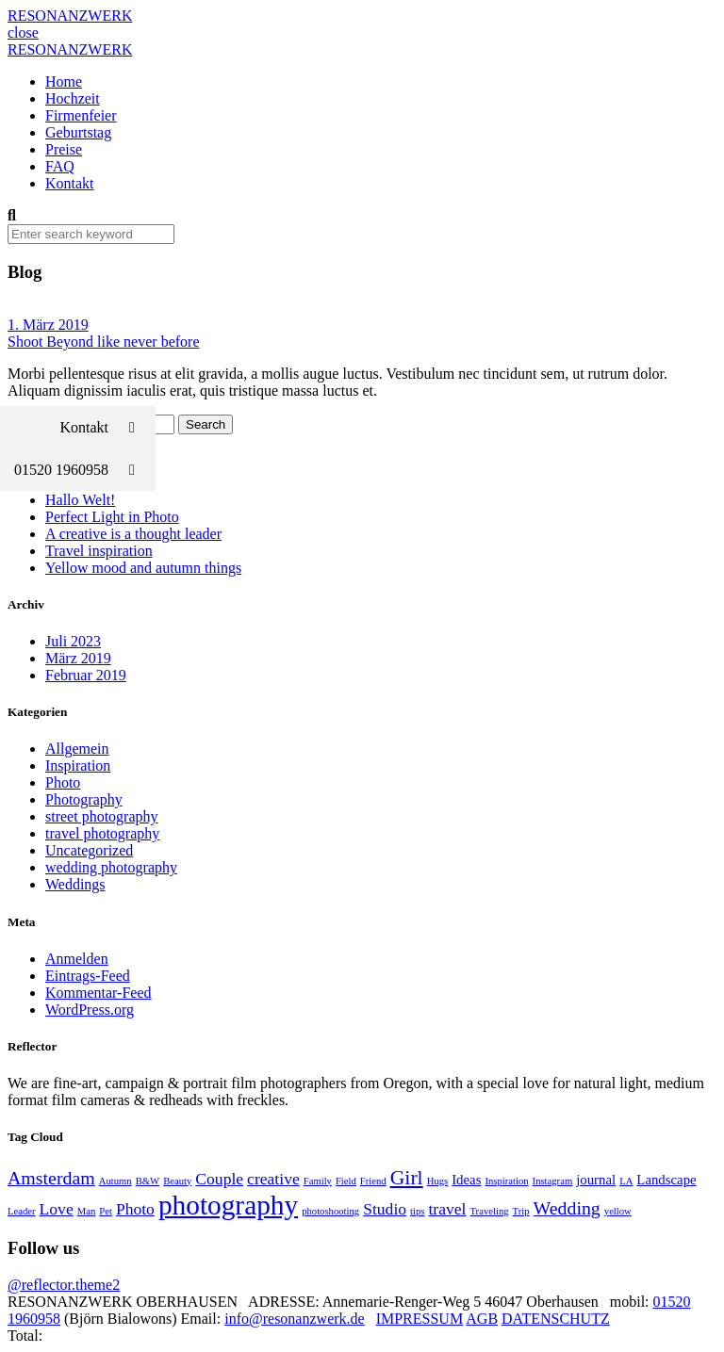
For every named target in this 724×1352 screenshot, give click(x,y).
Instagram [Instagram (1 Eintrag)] (553, 1181)
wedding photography (111, 867)
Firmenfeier (81, 115)
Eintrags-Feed (87, 976)
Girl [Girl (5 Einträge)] (406, 1177)
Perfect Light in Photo (112, 517)
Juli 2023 (73, 641)
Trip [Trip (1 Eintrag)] (521, 1211)
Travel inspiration (99, 551)
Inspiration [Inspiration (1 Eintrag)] (506, 1181)
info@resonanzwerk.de (294, 1319)
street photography (101, 816)
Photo (62, 782)
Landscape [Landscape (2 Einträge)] (666, 1179)
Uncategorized (89, 850)
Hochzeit (72, 98)
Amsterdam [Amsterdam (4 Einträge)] (51, 1177)
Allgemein (77, 749)
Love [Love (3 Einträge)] (57, 1208)
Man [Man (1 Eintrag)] (86, 1211)
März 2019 (78, 658)
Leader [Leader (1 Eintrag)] (22, 1211)
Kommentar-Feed (98, 993)
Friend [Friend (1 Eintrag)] (373, 1181)
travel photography (102, 833)
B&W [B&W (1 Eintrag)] (147, 1181)
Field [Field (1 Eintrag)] (346, 1181)
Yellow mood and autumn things (143, 568)
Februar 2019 (85, 675)
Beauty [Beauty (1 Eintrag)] (177, 1181)
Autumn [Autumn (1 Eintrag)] (115, 1181)
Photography (84, 799)
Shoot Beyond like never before (104, 342)
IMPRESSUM (419, 1319)
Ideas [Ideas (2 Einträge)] (466, 1179)
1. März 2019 (48, 325)
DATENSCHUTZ (556, 1319)
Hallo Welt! (80, 500)
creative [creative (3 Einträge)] (273, 1178)
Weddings (75, 884)
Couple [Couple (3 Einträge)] (219, 1178)
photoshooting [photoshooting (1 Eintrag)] (330, 1211)
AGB (482, 1319)
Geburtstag (78, 132)
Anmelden (76, 959)
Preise (63, 149)
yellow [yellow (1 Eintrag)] (618, 1211)
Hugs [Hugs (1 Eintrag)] (438, 1181)
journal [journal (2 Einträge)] (596, 1179)
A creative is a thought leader (133, 534)
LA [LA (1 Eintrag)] (626, 1181)
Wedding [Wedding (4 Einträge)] (567, 1207)
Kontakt (69, 183)
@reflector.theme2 (64, 1285)
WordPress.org (89, 1010)
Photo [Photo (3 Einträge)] (135, 1208)
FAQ (59, 166)
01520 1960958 (85, 469)
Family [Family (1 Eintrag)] (318, 1181)
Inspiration (77, 765)
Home (63, 81)
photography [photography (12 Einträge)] (228, 1205)
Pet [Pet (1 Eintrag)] (105, 1211)
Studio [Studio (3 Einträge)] (384, 1208)
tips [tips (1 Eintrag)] (417, 1211)
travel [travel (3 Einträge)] (447, 1208)
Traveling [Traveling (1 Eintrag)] (488, 1211)
